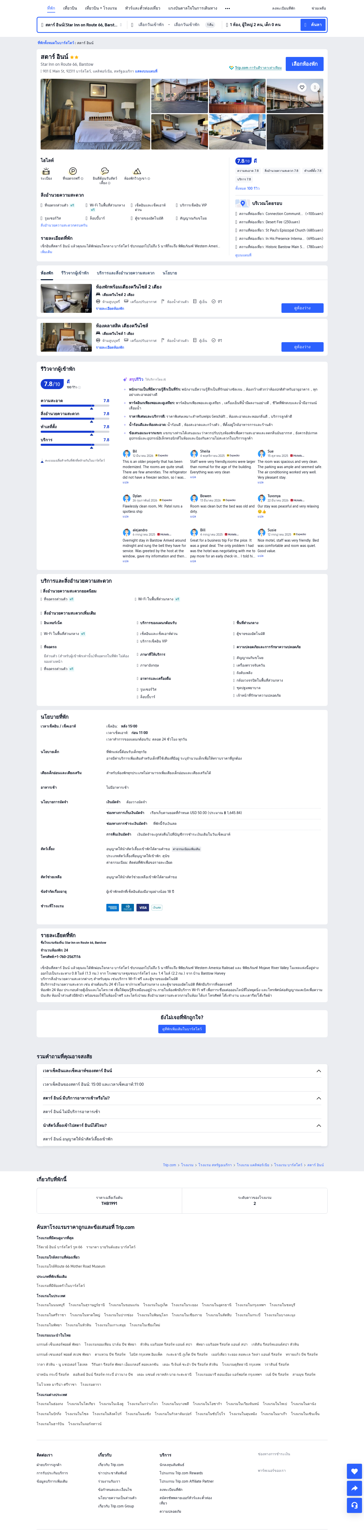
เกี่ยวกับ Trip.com (111, 1465)
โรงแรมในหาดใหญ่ (85, 1315)
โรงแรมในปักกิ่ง (49, 1414)
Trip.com (169, 1165)
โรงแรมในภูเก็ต (155, 1305)
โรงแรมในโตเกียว (81, 1404)
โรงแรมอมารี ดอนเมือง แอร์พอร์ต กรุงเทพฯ (229, 1374)
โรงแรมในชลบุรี (282, 1305)
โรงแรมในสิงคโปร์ (107, 1414)
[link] (283, 8)
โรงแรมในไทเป (275, 1404)
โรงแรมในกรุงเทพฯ (251, 1305)
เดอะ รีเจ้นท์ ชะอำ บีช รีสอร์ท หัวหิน (190, 1364)
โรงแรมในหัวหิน (78, 1325)
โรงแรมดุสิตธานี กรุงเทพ (241, 1364)
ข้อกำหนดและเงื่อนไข (115, 1490)
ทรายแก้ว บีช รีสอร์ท (302, 1354)
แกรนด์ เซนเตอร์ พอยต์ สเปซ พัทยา (64, 1354)
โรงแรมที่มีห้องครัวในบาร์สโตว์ (61, 1286)
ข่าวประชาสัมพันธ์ (112, 1473)
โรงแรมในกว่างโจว (142, 1404)
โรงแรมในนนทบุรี (51, 1305)
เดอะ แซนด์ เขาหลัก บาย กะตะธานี (164, 1374)
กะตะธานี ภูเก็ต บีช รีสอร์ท (186, 1354)
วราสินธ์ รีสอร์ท (276, 1364)
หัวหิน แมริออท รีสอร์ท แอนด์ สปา (166, 1344)
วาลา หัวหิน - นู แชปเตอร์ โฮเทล (62, 1364)
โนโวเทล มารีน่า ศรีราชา (57, 1384)
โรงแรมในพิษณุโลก (152, 1315)
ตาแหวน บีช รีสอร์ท (110, 1354)
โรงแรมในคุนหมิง (243, 1414)
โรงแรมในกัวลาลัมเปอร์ (173, 1414)
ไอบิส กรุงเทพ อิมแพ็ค (145, 1354)
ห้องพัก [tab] (47, 273)
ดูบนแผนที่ (243, 255)
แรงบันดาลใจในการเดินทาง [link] (192, 8)
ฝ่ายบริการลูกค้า (49, 1465)
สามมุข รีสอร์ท (304, 1374)
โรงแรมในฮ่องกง (50, 1404)
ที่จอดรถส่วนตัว (55, 599)
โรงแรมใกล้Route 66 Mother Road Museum (71, 1266)
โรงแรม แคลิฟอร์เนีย (253, 1165)
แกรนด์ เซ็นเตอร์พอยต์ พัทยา (59, 1344)
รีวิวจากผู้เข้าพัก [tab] (75, 273)
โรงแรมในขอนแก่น (124, 1305)
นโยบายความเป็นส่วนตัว (117, 1498)
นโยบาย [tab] (170, 273)
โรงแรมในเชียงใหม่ (145, 1325)
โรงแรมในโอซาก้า (207, 1404)
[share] (354, 1488)
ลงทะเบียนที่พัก (171, 1490)
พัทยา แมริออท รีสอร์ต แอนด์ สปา (222, 1344)
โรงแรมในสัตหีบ (219, 1315)
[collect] (354, 1471)
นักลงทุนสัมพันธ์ (172, 1465)
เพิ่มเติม (46, 252)
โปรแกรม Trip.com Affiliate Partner (186, 1481)
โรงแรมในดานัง (303, 1404)
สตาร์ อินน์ (54, 56)
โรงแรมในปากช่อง (118, 1315)
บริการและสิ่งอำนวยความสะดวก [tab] (126, 273)
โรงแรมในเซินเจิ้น (305, 1414)
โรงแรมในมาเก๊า (274, 1414)
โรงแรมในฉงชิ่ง (138, 1414)
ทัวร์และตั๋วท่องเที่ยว (142, 8)
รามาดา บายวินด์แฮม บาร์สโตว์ (110, 1247)
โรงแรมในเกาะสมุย (110, 1325)
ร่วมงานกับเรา (109, 1481)
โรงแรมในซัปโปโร (210, 1414)
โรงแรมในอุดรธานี (217, 1305)
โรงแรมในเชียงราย (187, 1315)
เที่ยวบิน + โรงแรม (101, 8)
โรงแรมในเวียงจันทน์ (242, 1404)
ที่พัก (51, 8)
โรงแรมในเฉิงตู (111, 1404)
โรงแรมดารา (91, 1384)
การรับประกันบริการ (52, 1473)
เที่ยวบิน (70, 8)
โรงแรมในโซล (77, 1414)
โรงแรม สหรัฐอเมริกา (215, 1165)
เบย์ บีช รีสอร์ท (277, 1374)
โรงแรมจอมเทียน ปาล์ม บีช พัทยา (110, 1344)
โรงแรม (187, 1165)
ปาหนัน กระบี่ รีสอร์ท (53, 1374)
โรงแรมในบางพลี (175, 1404)
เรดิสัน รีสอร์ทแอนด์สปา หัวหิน (275, 1344)
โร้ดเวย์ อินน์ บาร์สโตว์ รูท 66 (59, 1247)
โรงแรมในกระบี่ (248, 1315)
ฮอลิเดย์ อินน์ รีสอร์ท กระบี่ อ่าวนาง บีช (103, 1374)
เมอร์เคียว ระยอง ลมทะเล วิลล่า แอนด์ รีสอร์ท (246, 1354)
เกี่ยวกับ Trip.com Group (116, 1506)
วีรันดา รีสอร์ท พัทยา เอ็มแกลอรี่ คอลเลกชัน (125, 1364)
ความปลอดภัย (170, 1511)
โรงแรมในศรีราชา (51, 1315)
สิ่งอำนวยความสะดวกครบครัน (64, 225)
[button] (228, 8)
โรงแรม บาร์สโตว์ (288, 1165)
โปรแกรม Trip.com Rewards (181, 1473)
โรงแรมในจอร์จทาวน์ (85, 1424)
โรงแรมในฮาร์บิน (50, 1424)
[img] (96, 114)
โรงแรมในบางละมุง (279, 1315)
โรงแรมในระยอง (185, 1305)
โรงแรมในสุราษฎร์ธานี (87, 1305)
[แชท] (354, 1505)
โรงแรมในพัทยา (49, 1325)
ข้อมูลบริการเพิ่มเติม (52, 1481)
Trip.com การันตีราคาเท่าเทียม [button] (258, 68)
